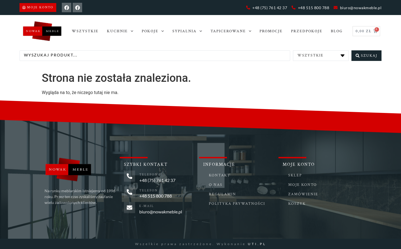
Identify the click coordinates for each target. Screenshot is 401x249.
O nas (215, 184)
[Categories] (321, 55)
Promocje (271, 31)
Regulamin (222, 194)
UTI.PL (257, 243)
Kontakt (219, 175)
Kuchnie (120, 31)
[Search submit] (366, 55)
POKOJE (153, 31)
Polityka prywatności (237, 203)
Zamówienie (303, 194)
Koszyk (297, 203)
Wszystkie (85, 31)
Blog (337, 31)
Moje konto (302, 184)
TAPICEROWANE (231, 31)
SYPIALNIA (187, 31)
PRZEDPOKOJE (306, 31)
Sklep (295, 175)
